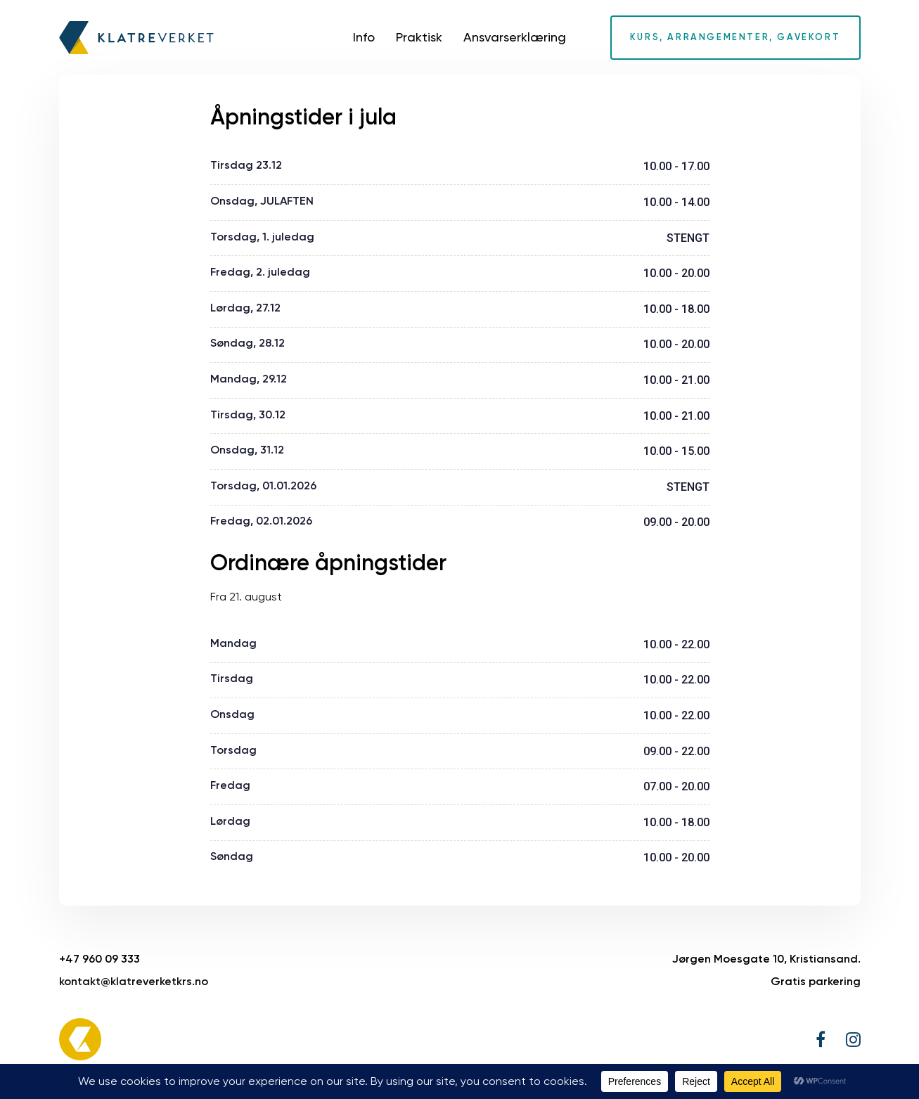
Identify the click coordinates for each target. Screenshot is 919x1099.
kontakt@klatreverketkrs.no (133, 981)
